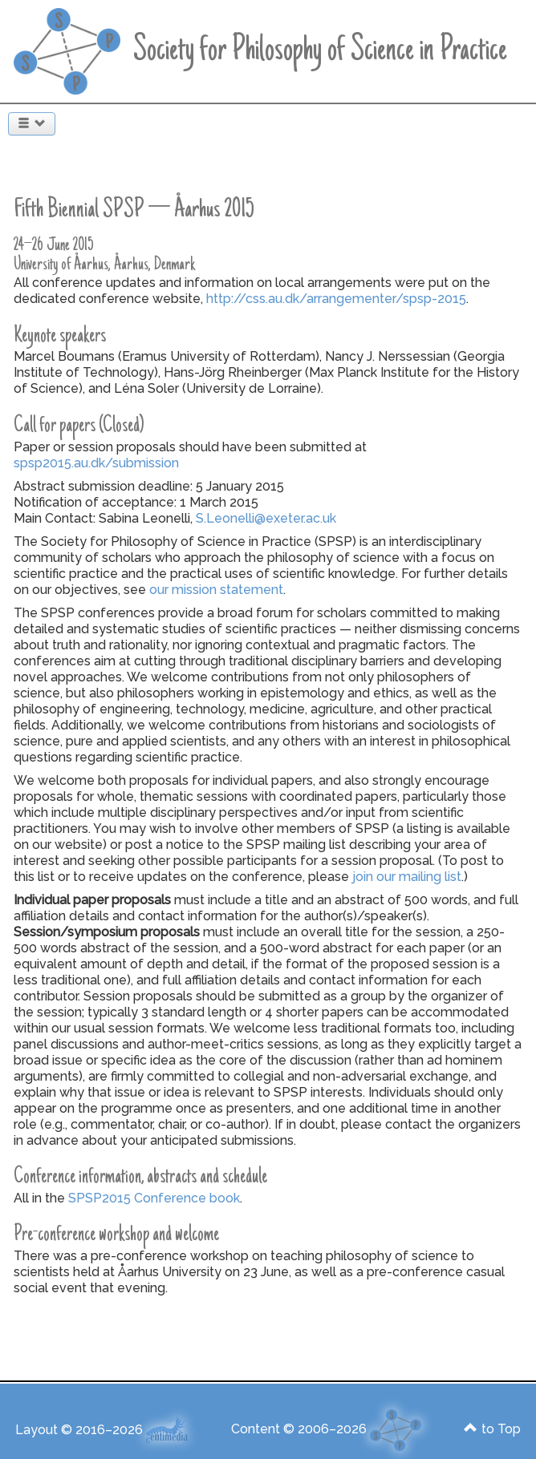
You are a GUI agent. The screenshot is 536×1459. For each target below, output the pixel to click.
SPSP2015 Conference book (154, 1198)
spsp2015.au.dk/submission (96, 463)
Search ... (0, 106)
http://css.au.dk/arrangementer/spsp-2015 (336, 298)
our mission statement (216, 589)
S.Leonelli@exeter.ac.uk (266, 518)
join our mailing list (406, 876)
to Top (492, 1429)
